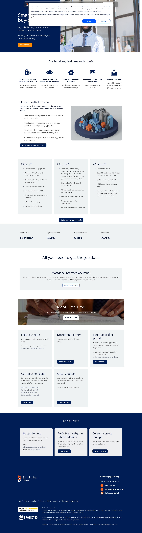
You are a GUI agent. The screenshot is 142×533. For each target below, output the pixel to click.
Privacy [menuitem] (55, 501)
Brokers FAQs (64, 451)
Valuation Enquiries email (29, 392)
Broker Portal (100, 362)
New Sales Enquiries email (29, 390)
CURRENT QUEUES (100, 451)
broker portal (25, 45)
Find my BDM (27, 402)
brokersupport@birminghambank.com (105, 357)
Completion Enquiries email (30, 395)
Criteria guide (64, 402)
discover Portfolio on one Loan (33, 145)
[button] (115, 4)
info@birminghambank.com (114, 489)
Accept (89, 21)
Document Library (65, 362)
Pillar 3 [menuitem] (26, 501)
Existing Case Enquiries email (30, 387)
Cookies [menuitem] (34, 501)
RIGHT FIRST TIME (71, 317)
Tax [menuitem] (19, 501)
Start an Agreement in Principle (71, 220)
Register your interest (71, 285)
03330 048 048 (35, 449)
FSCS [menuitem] (49, 501)
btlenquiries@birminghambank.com (32, 348)
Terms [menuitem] (42, 501)
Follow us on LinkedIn (112, 493)
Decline (103, 21)
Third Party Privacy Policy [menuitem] (70, 501)
